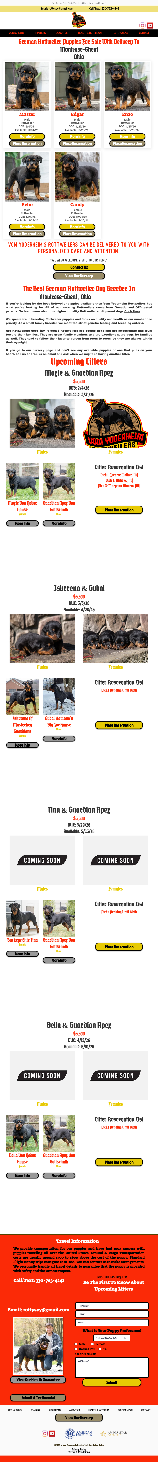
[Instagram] (142, 26)
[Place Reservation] (27, 143)
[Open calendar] (125, 1338)
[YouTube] (150, 26)
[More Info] (27, 136)
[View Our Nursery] (79, 275)
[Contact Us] (79, 267)
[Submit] (111, 1382)
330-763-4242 (110, 8)
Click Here (132, 311)
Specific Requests (85, 1353)
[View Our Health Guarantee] (38, 1379)
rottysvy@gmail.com (61, 8)
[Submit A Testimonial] (38, 1397)
